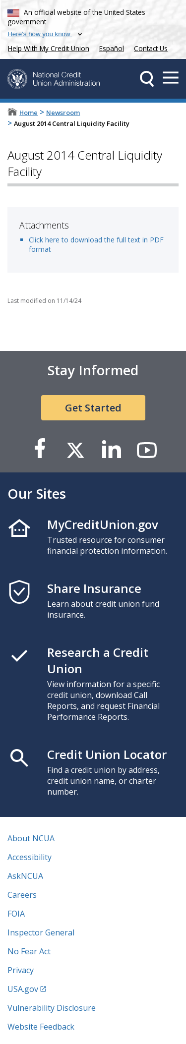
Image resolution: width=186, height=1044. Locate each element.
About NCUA (31, 838)
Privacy (20, 970)
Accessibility (29, 857)
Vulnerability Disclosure (51, 1007)
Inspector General (40, 932)
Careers (22, 894)
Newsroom (63, 112)
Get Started (93, 407)
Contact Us (151, 48)
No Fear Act (29, 951)
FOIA (16, 913)
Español (111, 48)
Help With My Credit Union (46, 47)
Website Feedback (40, 1026)
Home (28, 112)
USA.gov (22, 989)
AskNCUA (25, 875)
